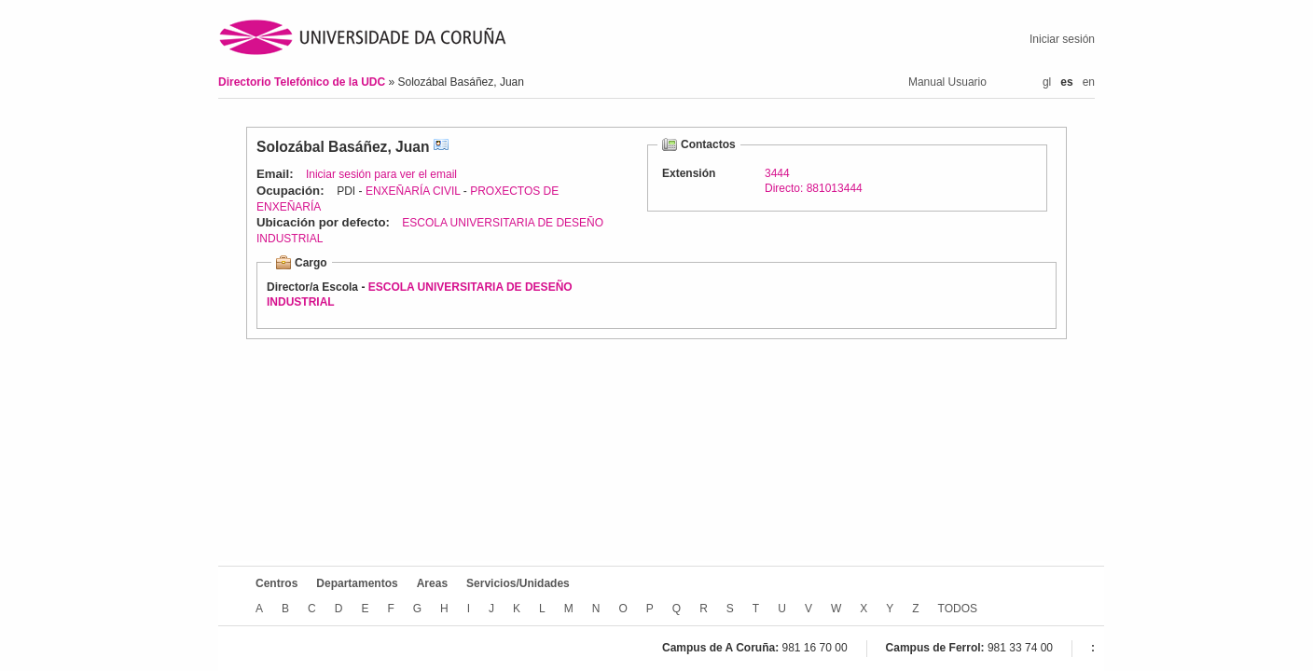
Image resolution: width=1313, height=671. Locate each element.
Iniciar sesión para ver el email (381, 174)
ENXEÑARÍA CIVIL (413, 191)
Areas (432, 583)
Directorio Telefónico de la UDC (303, 82)
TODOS (957, 608)
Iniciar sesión (1062, 39)
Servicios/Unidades (518, 583)
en (1089, 82)
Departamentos (356, 583)
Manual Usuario (947, 82)
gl (1047, 82)
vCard (441, 147)
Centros (276, 583)
